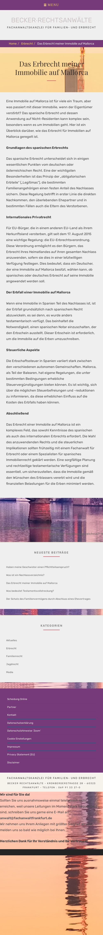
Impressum (13, 746)
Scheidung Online (17, 699)
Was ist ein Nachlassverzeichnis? (74, 534)
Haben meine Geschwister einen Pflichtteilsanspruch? (37, 567)
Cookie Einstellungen (19, 738)
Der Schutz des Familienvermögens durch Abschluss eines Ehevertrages (48, 598)
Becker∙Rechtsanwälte (51, 20)
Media (9, 672)
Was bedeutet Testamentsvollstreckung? (35, 528)
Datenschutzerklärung (20, 722)
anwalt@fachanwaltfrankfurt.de (26, 818)
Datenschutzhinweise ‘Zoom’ (24, 730)
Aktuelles (11, 640)
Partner (11, 707)
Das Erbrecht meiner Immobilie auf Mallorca (31, 583)
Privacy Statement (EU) (21, 754)
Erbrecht (28, 43)
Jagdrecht (12, 664)
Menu (53, 5)
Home (14, 43)
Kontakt (11, 714)
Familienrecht (14, 656)
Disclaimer (13, 762)
